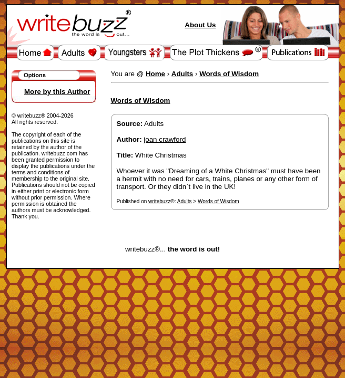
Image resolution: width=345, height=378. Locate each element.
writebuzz (159, 201)
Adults (184, 201)
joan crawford (165, 139)
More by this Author (57, 92)
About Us (200, 25)
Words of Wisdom (218, 201)
